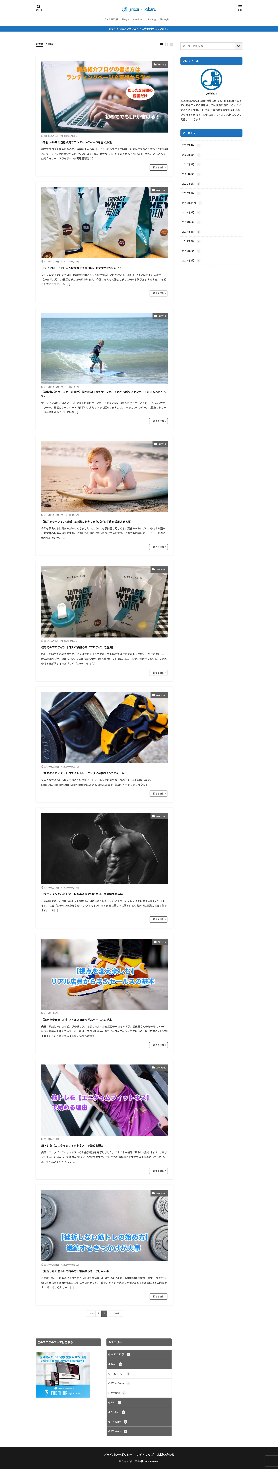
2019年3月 (191, 241)
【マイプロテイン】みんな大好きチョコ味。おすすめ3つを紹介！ (81, 268)
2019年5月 (191, 222)
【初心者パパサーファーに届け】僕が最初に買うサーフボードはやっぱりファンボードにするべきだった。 (103, 394)
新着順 (39, 44)
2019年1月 (191, 261)
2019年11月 (192, 203)
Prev (92, 1313)
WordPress (120, 1383)
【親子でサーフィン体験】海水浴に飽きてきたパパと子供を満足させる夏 (86, 521)
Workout (138, 19)
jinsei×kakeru (150, 1461)
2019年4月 (191, 232)
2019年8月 (191, 212)
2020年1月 (191, 193)
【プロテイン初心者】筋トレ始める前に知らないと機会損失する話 (82, 894)
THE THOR (120, 1374)
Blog (124, 19)
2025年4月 (191, 145)
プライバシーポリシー (118, 1454)
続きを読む (158, 167)
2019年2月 (191, 251)
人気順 (49, 44)
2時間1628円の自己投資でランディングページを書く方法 (76, 142)
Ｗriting (161, 64)
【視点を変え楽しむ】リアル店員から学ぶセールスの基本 (76, 1019)
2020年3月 (191, 174)
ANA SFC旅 (111, 19)
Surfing (151, 19)
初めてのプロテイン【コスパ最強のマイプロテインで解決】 (78, 647)
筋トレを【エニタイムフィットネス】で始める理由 (72, 1145)
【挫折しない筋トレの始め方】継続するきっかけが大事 (75, 1271)
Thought (164, 19)
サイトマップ (145, 1454)
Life (116, 1402)
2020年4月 (191, 164)
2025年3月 (191, 155)
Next (117, 1313)
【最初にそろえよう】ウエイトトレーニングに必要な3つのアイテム (82, 773)
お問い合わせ (166, 1454)
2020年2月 (191, 184)
